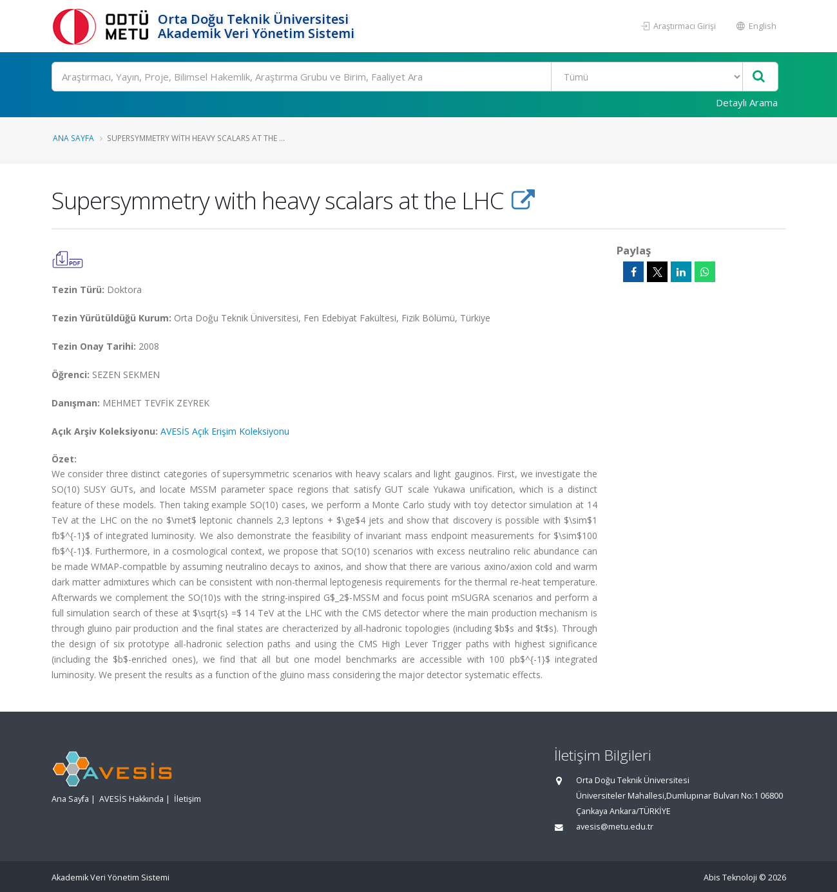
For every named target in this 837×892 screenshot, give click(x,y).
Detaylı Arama (747, 102)
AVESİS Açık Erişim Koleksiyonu (224, 431)
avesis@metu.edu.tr (614, 826)
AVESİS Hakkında (131, 798)
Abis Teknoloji (730, 877)
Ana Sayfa (73, 138)
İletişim (187, 798)
